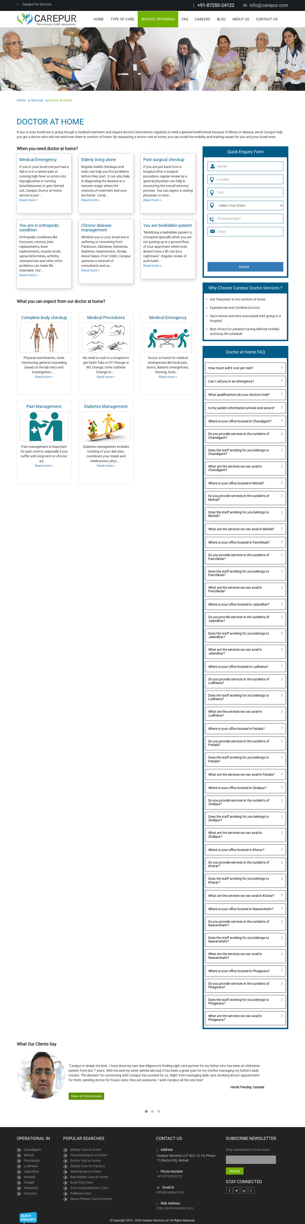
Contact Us (267, 19)
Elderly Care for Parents (87, 1166)
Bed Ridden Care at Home (89, 1177)
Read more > (28, 200)
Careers (202, 19)
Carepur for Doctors (34, 4)
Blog (221, 19)
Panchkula (32, 1160)
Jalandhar (31, 1171)
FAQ (185, 19)
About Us (240, 19)
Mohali (29, 1155)
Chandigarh (32, 1149)
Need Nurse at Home (85, 1171)
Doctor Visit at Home (85, 1160)
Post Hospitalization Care (89, 1188)
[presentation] (244, 249)
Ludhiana (31, 1166)
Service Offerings (158, 19)
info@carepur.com (268, 5)
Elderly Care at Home (85, 1149)
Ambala (29, 1177)
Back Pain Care (81, 1182)
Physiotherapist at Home (88, 1155)
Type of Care (122, 19)
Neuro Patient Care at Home (91, 1198)
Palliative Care (80, 1193)
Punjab (29, 1182)
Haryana (30, 1193)
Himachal (31, 1188)
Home (99, 19)
